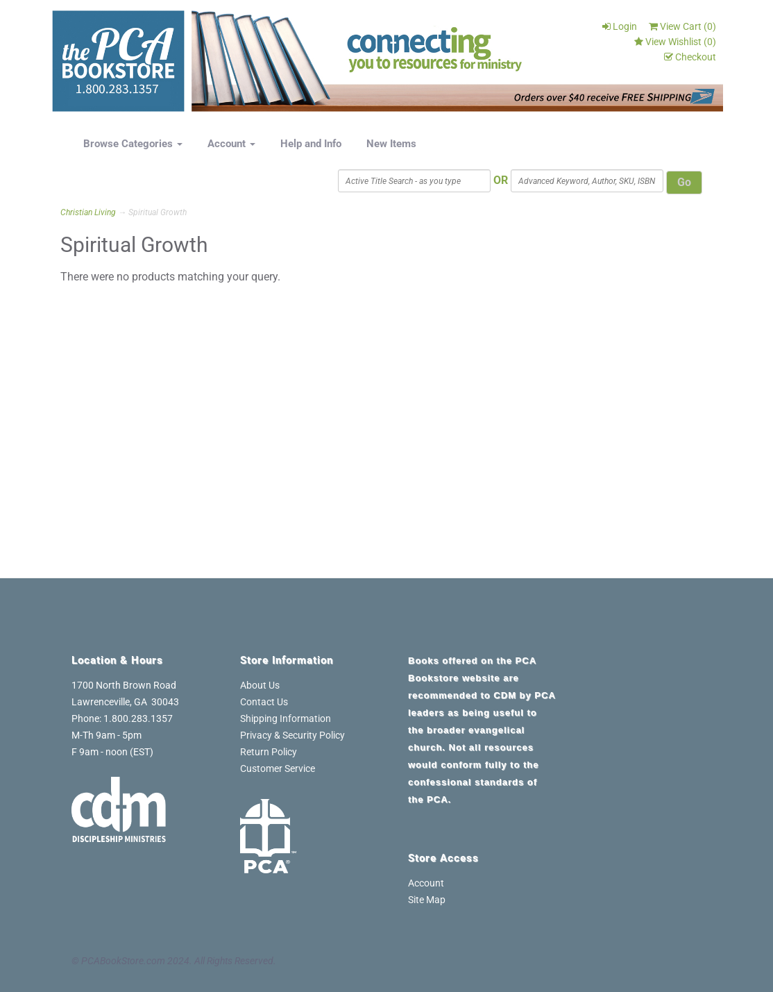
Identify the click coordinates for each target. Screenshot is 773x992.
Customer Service (277, 768)
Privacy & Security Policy (292, 735)
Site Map (426, 899)
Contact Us (264, 701)
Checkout (690, 56)
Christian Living (88, 212)
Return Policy (268, 751)
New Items (391, 143)
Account (231, 143)
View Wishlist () (675, 41)
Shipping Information (285, 718)
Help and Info (310, 143)
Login (619, 26)
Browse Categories (132, 143)
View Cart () (682, 26)
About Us (260, 685)
